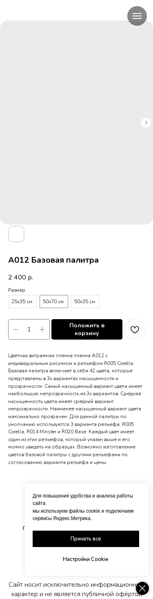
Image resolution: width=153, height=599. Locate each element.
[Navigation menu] (137, 16)
